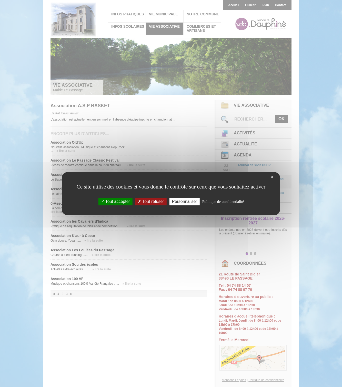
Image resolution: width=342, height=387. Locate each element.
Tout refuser (151, 201)
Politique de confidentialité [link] (223, 202)
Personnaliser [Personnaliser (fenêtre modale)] (184, 201)
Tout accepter (115, 201)
